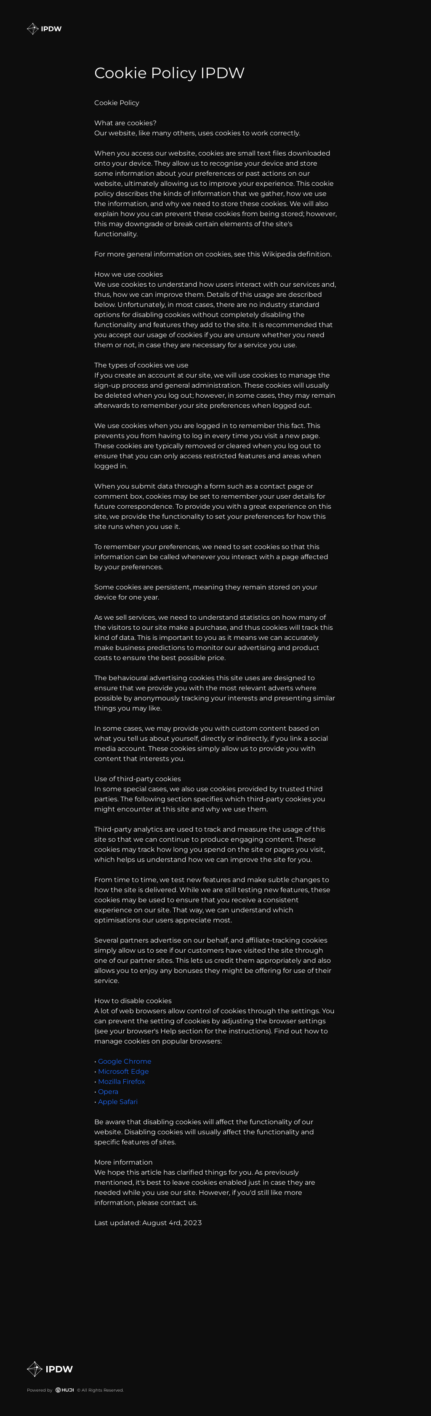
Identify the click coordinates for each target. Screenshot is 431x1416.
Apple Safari (117, 1102)
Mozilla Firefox (120, 1082)
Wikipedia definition (296, 254)
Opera (107, 1092)
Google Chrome (124, 1061)
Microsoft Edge (122, 1071)
